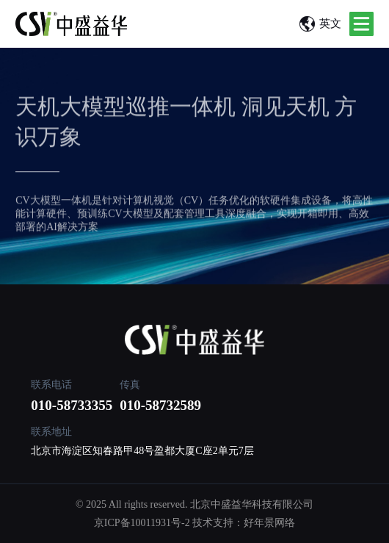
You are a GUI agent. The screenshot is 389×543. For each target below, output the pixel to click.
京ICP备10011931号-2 (142, 522)
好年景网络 (269, 522)
